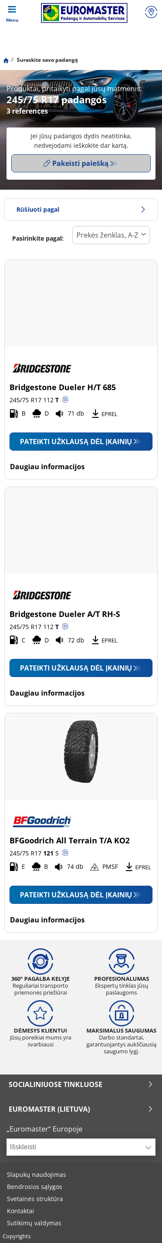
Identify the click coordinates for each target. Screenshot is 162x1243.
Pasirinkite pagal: (38, 238)
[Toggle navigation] (12, 13)
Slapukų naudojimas (36, 1174)
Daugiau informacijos (47, 466)
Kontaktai (20, 1211)
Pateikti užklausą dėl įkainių (76, 441)
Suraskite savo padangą (47, 60)
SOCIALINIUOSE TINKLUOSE (81, 1084)
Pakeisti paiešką (76, 163)
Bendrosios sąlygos (34, 1187)
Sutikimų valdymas (34, 1223)
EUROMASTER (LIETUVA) (81, 1109)
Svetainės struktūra (35, 1199)
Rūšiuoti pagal (81, 209)
